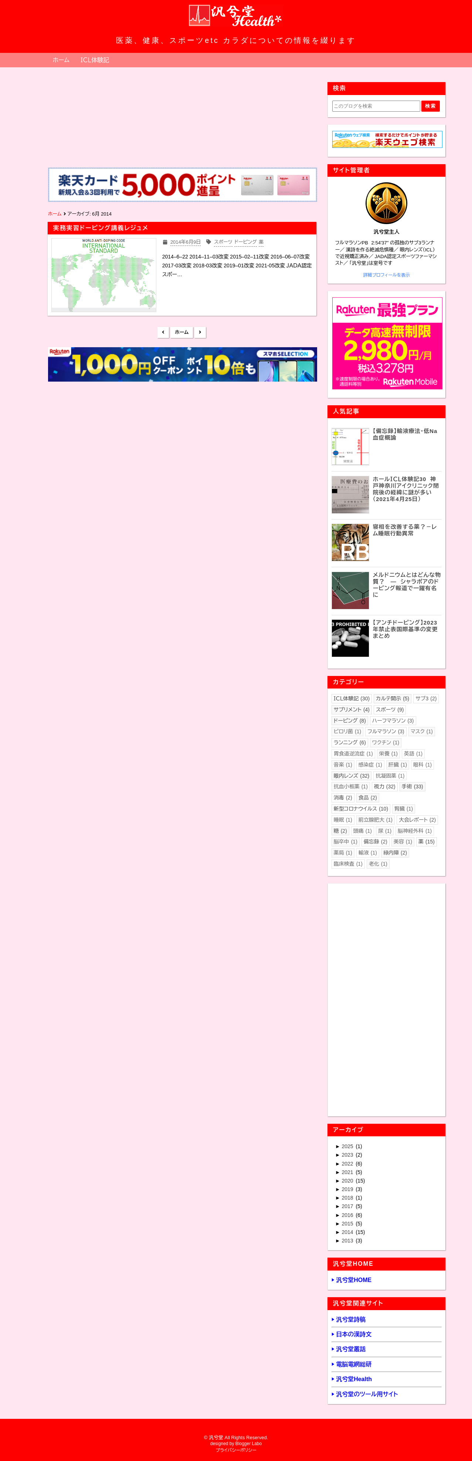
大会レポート (417, 820)
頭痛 (362, 831)
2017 (348, 1206)
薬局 (343, 853)
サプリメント (352, 710)
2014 (348, 1232)
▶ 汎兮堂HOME (351, 1280)
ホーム (61, 60)
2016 (348, 1215)
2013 (348, 1241)
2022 (348, 1164)
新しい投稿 (163, 332)
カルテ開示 (392, 698)
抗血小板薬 (351, 786)
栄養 (388, 754)
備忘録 (375, 842)
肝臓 (397, 765)
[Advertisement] (181, 445)
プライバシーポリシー (236, 1450)
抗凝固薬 (390, 776)
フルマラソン (385, 731)
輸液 (368, 853)
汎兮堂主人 (387, 232)
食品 (368, 798)
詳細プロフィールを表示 (386, 275)
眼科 (422, 765)
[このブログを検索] (376, 106)
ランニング (350, 742)
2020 (348, 1181)
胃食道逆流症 (353, 754)
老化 (378, 864)
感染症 (370, 765)
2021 (348, 1172)
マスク (422, 731)
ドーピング (350, 721)
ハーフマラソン (393, 721)
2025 (348, 1146)
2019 (348, 1189)
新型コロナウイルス (361, 809)
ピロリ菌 (347, 731)
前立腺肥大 (376, 820)
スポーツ (390, 710)
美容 (403, 842)
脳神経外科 (415, 831)
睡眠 (343, 820)
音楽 (343, 765)
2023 (348, 1155)
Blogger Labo (248, 1443)
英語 (413, 754)
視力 (384, 786)
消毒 (343, 798)
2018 (348, 1198)
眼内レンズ (352, 776)
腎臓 (403, 809)
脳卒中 (345, 842)
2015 (348, 1224)
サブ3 (426, 698)
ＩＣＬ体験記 (95, 60)
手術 (412, 786)
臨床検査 (348, 864)
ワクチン (385, 742)
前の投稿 (200, 332)
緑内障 (395, 853)
